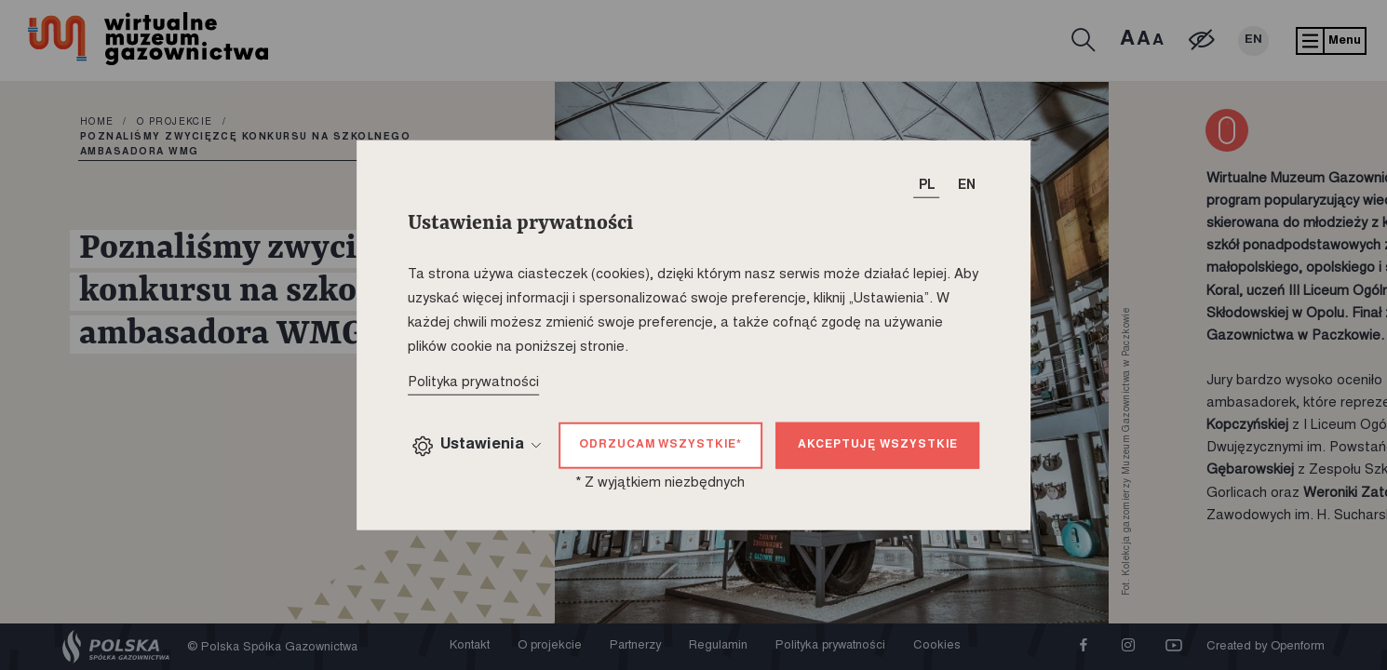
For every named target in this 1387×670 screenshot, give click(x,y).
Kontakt (470, 646)
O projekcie (175, 122)
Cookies (937, 646)
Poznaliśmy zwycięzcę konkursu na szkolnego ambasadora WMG (245, 145)
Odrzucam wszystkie (660, 444)
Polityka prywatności (830, 646)
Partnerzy (635, 646)
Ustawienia (476, 446)
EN (1253, 40)
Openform (1298, 647)
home (97, 122)
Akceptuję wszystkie (878, 444)
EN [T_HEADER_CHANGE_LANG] (967, 186)
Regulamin (718, 646)
